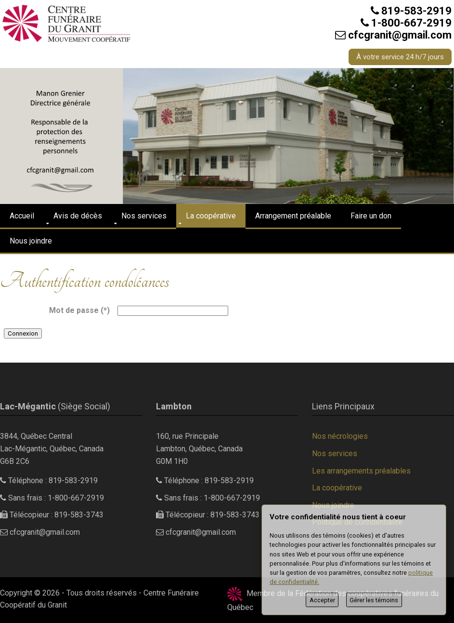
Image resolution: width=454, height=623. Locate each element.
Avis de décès (77, 215)
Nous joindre (31, 240)
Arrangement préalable (293, 215)
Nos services (144, 215)
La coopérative (211, 215)
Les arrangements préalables (361, 470)
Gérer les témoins (374, 600)
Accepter (322, 600)
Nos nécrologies (340, 436)
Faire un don (370, 215)
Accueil (22, 215)
